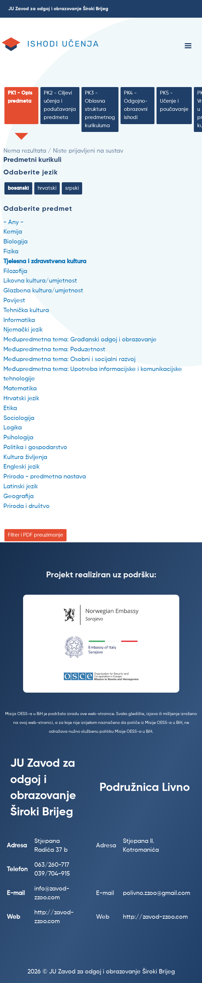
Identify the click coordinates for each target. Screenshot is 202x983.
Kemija (12, 232)
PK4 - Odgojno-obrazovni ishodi (136, 105)
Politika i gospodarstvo (35, 447)
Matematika (20, 389)
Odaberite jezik (30, 172)
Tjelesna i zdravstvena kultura (44, 261)
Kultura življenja (25, 457)
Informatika (19, 320)
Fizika (10, 252)
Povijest (14, 301)
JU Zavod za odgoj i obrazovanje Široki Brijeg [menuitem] (58, 8)
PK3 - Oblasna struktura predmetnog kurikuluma (100, 109)
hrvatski (47, 188)
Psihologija (18, 438)
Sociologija (18, 418)
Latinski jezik (20, 487)
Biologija (15, 242)
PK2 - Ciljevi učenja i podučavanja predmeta (60, 105)
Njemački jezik (23, 330)
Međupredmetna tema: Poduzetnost (54, 349)
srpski (72, 188)
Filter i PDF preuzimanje (35, 535)
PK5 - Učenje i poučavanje (174, 101)
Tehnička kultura (26, 310)
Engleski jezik (21, 467)
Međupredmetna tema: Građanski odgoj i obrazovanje (80, 340)
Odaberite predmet (37, 209)
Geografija (18, 496)
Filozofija (15, 271)
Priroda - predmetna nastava (44, 477)
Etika (10, 408)
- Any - (13, 222)
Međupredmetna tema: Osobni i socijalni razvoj (69, 359)
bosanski (18, 188)
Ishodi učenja (63, 44)
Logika (12, 428)
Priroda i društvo (26, 506)
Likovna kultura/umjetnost (40, 281)
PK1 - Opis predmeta (20, 97)
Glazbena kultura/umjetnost (43, 291)
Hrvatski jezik (21, 398)
